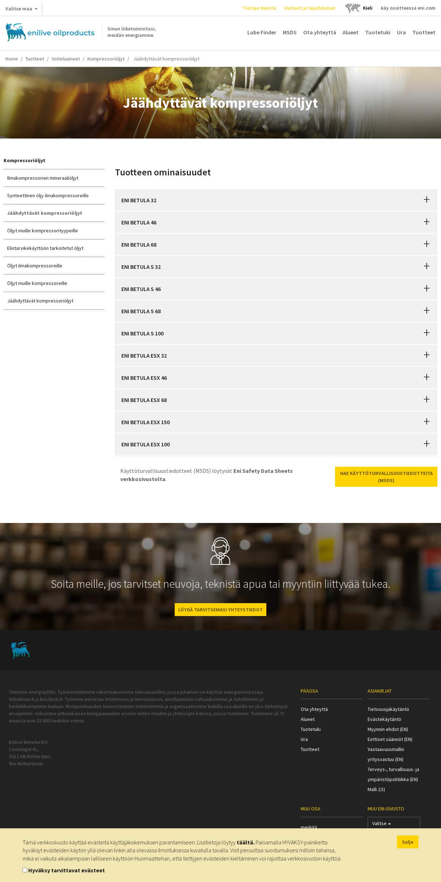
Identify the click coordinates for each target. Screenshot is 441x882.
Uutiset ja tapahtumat (309, 8)
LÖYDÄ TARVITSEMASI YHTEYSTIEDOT (220, 609)
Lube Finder (261, 32)
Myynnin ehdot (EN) (388, 729)
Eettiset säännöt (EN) (390, 739)
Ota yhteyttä (319, 32)
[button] (426, 200)
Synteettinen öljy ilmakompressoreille (48, 195)
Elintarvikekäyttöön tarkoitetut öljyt (45, 248)
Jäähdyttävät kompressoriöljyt (44, 213)
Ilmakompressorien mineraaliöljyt (42, 178)
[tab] (276, 200)
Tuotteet (424, 32)
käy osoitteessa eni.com (408, 8)
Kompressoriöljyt (106, 58)
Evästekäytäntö (384, 719)
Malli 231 (377, 789)
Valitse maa (21, 10)
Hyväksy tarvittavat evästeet (66, 870)
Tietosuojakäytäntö (388, 709)
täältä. (246, 842)
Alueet (351, 32)
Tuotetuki (378, 32)
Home (11, 58)
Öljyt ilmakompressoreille (34, 265)
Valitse (381, 825)
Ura (401, 32)
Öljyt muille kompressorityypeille (42, 230)
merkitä (309, 827)
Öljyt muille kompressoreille (37, 283)
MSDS (290, 32)
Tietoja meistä (259, 8)
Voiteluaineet (66, 58)
